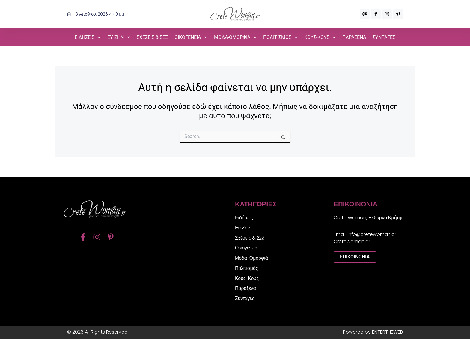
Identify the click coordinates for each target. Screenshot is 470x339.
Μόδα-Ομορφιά (251, 257)
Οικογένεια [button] (190, 37)
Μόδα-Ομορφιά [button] (235, 37)
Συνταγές (384, 37)
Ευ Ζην (242, 227)
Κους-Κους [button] (320, 37)
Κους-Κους (247, 278)
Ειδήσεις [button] (88, 37)
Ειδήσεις (244, 217)
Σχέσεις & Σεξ (152, 37)
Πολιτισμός (246, 267)
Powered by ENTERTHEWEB (373, 332)
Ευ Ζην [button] (118, 37)
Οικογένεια (246, 247)
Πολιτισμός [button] (280, 37)
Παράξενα (354, 37)
